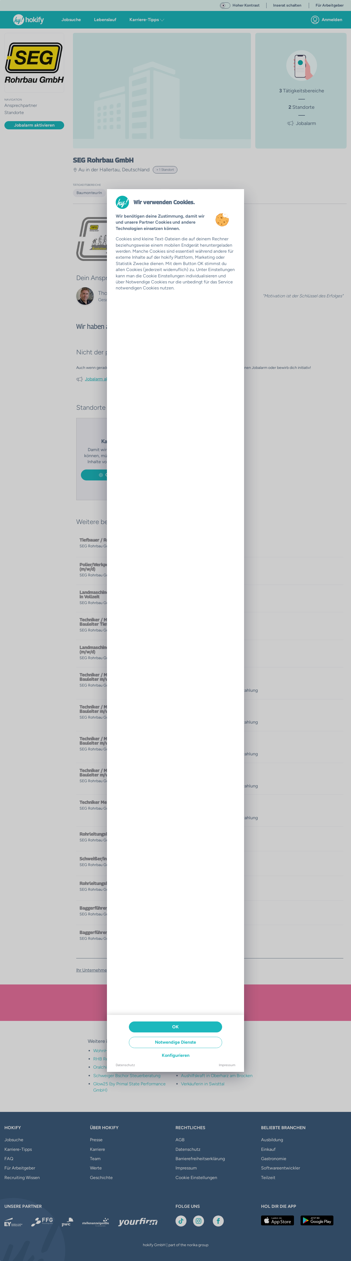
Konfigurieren (175, 1055)
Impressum (227, 1065)
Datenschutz (125, 1065)
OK (175, 1026)
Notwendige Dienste (175, 1042)
